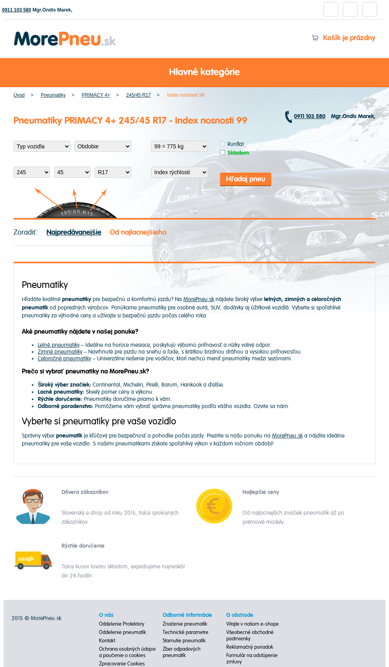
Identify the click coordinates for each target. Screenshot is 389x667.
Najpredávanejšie (74, 232)
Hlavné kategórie (194, 73)
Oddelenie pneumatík (122, 632)
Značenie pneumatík (185, 624)
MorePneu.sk (198, 299)
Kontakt (107, 641)
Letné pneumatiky (59, 345)
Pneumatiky (53, 95)
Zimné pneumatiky (60, 351)
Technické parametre (185, 632)
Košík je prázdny (343, 38)
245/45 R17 (138, 95)
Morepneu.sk (65, 32)
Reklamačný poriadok (250, 647)
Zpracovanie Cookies (122, 664)
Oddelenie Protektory (121, 624)
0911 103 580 (16, 10)
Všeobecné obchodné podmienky (250, 635)
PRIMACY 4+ (96, 95)
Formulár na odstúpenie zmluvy (252, 658)
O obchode (239, 615)
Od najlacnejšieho (138, 232)
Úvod (19, 95)
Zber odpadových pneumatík (181, 652)
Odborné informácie (187, 615)
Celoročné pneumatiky (64, 358)
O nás (106, 615)
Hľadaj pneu (245, 179)
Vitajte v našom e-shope (252, 624)
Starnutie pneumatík (184, 641)
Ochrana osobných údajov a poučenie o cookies (127, 652)
